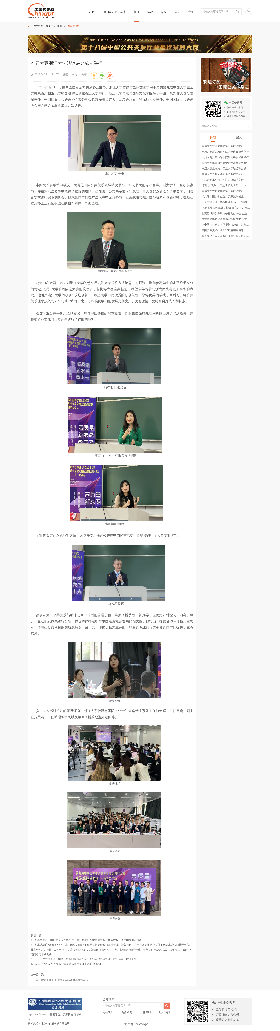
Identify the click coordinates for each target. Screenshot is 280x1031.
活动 (150, 12)
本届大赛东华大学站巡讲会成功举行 (223, 179)
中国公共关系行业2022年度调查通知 (223, 230)
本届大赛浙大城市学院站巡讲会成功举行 (225, 151)
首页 (92, 12)
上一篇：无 (37, 974)
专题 (164, 12)
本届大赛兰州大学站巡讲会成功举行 (223, 191)
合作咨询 (126, 1012)
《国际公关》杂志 (114, 12)
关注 (190, 12)
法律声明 (145, 1012)
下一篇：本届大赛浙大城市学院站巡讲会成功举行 (59, 980)
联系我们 (164, 1012)
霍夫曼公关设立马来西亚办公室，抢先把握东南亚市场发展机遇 (238, 236)
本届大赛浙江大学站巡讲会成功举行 (223, 146)
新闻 (137, 12)
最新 (213, 137)
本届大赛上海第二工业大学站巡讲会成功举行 (228, 168)
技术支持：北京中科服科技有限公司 (49, 1023)
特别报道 (73, 26)
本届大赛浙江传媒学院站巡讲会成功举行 (225, 157)
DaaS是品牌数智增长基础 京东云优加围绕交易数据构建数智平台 (239, 207)
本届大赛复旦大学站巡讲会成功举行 (223, 174)
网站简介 (108, 1012)
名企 (177, 12)
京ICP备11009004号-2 (136, 1024)
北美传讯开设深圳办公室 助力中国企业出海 (227, 213)
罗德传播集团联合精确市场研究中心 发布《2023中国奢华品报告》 (240, 219)
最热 (239, 137)
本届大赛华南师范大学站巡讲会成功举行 (225, 163)
